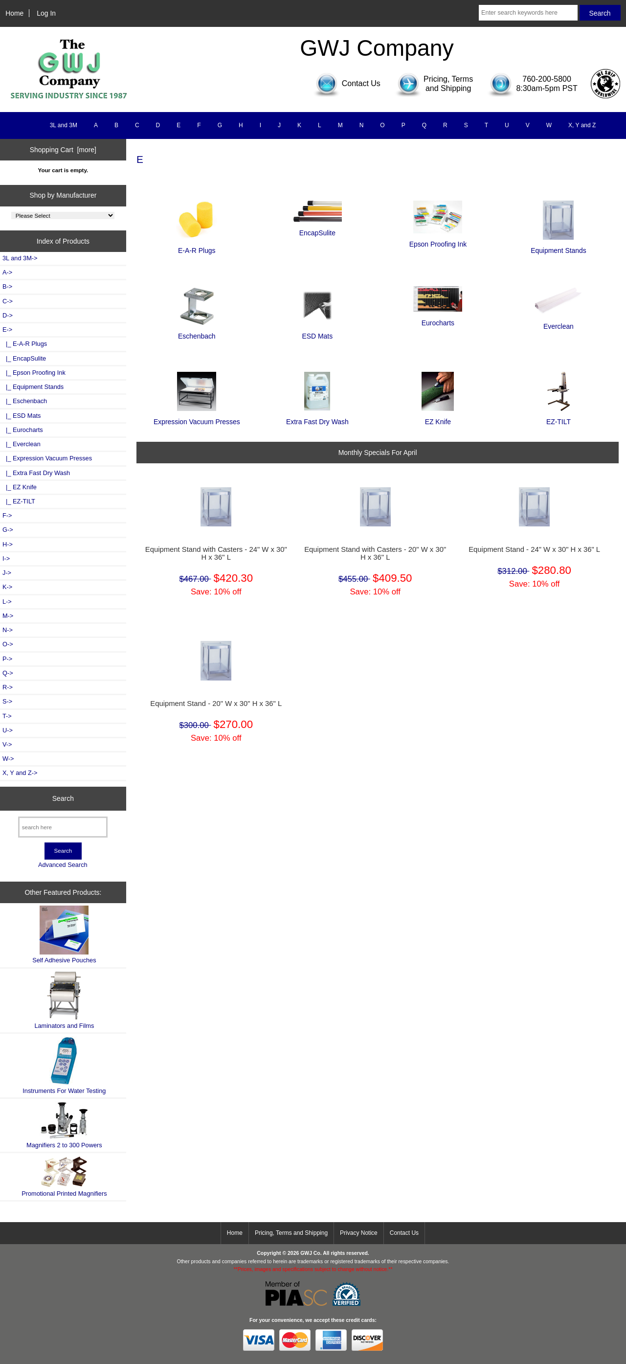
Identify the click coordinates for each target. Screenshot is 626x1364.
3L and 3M (63, 125)
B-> (7, 286)
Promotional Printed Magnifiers (64, 1176)
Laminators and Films (64, 1000)
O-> (7, 644)
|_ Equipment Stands (33, 386)
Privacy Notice (359, 1232)
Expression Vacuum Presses (197, 417)
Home (14, 13)
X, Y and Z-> (19, 772)
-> (7, 329)
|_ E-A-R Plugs (24, 343)
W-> (8, 758)
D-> (7, 315)
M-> (7, 615)
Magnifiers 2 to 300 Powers (64, 1124)
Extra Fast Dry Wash (317, 417)
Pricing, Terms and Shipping (291, 1232)
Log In (46, 13)
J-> (6, 572)
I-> (6, 558)
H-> (7, 544)
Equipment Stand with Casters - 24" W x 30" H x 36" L (216, 553)
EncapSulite (317, 229)
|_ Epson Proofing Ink (34, 372)
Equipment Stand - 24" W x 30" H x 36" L (534, 549)
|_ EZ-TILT (18, 501)
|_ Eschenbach (24, 401)
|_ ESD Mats (21, 415)
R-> (7, 687)
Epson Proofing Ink (438, 240)
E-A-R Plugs (196, 246)
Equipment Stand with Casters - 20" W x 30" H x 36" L (375, 553)
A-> (7, 272)
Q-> (7, 673)
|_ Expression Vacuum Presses (47, 458)
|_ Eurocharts (22, 429)
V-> (7, 744)
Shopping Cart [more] (63, 150)
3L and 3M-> (19, 258)
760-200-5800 (546, 79)
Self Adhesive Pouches (64, 935)
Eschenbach (197, 332)
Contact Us (404, 1232)
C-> (7, 301)
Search (63, 798)
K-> (7, 587)
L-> (7, 601)
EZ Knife (438, 417)
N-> (7, 630)
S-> (7, 701)
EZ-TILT (558, 417)
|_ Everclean (21, 444)
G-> (7, 529)
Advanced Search (63, 864)
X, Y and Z (582, 125)
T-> (7, 716)
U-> (7, 730)
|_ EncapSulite (24, 358)
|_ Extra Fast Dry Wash (36, 473)
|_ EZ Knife (19, 487)
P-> (7, 658)
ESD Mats (317, 332)
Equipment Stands (558, 246)
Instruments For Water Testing (64, 1065)
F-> (7, 515)
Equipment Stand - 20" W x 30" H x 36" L (216, 703)
